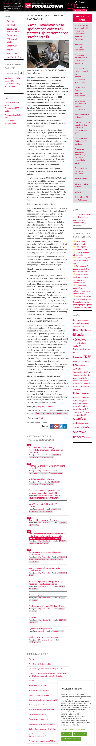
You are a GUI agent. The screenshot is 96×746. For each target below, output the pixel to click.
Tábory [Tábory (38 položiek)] (81, 404)
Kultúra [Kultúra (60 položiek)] (87, 372)
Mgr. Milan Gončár (45, 406)
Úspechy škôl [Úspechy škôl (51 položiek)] (81, 415)
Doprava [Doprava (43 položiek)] (76, 343)
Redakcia (12, 53)
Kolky (34, 611)
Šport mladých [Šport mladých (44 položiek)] (85, 424)
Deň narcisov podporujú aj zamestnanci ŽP (43, 700)
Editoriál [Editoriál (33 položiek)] (87, 349)
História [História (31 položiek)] (79, 365)
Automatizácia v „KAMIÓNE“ (38, 686)
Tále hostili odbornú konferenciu (79, 47)
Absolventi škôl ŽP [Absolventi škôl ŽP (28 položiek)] (83, 320)
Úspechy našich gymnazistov (38, 719)
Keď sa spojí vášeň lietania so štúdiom (42, 705)
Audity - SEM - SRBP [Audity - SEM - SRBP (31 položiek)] (78, 326)
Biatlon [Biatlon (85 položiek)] (87, 330)
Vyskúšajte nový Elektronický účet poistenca (81, 141)
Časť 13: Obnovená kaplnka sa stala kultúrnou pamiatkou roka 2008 (82, 127)
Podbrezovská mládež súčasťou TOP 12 (42, 741)
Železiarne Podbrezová (13, 30)
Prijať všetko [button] (67, 734)
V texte (40, 482)
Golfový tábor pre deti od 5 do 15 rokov (42, 729)
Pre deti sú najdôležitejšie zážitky (40, 664)
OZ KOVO (11, 25)
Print (45, 426)
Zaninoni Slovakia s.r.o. (56, 413)
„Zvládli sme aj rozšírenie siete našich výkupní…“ (45, 669)
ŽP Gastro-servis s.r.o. (45, 640)
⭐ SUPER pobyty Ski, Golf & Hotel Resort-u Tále (81, 260)
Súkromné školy (12, 40)
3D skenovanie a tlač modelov (39, 691)
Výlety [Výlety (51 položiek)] (80, 406)
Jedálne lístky (14, 57)
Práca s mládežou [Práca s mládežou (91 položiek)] (81, 386)
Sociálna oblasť (46, 511)
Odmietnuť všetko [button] (80, 734)
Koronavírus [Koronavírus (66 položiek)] (78, 372)
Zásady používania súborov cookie (73, 729)
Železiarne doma (46, 457)
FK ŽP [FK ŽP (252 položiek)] (87, 357)
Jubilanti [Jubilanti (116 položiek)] (77, 368)
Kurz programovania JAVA (37, 715)
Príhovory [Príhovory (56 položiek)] (77, 390)
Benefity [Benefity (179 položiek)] (78, 330)
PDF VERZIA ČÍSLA (80, 10)
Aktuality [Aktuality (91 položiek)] (77, 323)
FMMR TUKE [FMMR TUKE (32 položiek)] (76, 361)
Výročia (41, 418)
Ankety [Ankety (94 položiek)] (85, 323)
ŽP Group (12, 35)
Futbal (34, 589)
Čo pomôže (33, 659)
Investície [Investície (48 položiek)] (85, 365)
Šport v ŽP (12, 45)
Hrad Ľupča (53, 498)
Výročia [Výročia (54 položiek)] (76, 409)
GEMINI (31, 681)
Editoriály (33, 622)
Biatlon (10, 21)
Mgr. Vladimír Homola (45, 496)
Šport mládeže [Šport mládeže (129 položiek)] (81, 427)
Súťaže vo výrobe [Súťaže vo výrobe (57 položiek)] (80, 401)
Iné (62, 631)
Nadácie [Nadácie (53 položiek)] (76, 375)
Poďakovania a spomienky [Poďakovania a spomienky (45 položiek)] (82, 383)
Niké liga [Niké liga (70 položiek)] (83, 375)
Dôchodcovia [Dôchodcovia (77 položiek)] (79, 349)
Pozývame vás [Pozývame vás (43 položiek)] (83, 381)
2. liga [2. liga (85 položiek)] (76, 320)
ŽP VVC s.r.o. (34, 525)
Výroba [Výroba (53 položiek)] (85, 406)
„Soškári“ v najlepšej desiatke (39, 695)
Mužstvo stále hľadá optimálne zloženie (42, 724)
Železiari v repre (81, 179)
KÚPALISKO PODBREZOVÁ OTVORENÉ (41, 710)
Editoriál (78, 192)
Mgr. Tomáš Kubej (44, 557)
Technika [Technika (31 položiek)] (75, 404)
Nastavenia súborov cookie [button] (71, 739)
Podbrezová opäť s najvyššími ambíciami (82, 171)
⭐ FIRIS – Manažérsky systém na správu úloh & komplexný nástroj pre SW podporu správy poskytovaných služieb (82, 302)
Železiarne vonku (46, 484)
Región (11, 49)
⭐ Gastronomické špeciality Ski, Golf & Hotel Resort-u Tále (81, 269)
